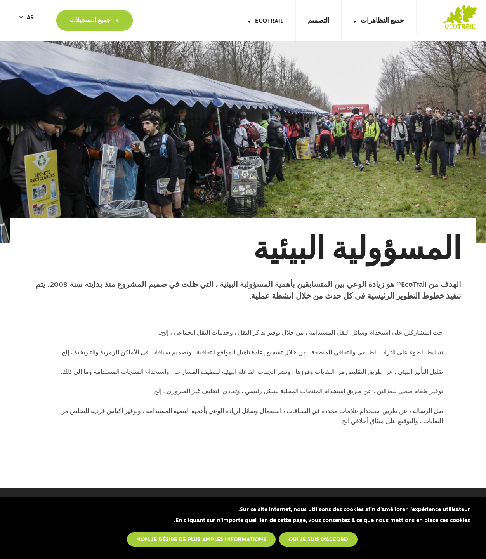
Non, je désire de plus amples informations (201, 539)
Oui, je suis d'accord (318, 539)
